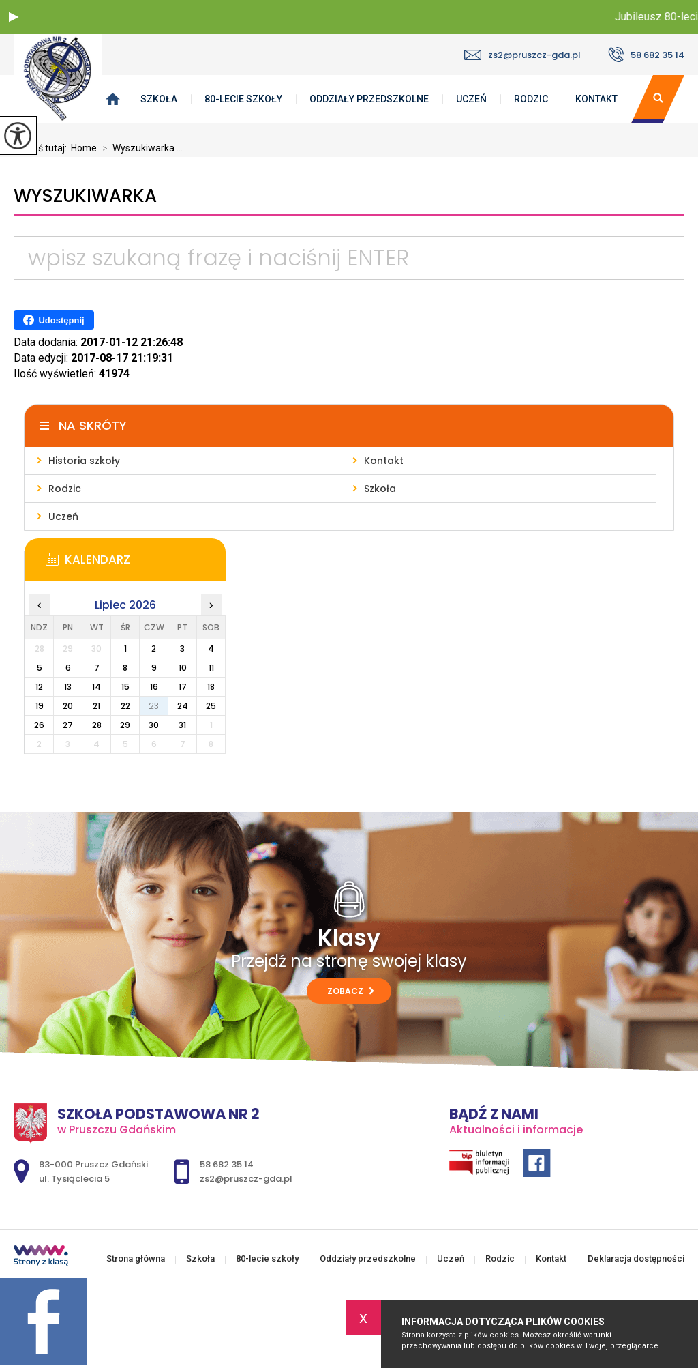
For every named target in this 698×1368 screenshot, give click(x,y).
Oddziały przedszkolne (369, 98)
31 (182, 725)
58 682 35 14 (646, 54)
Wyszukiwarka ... (140, 148)
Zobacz (350, 991)
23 (154, 706)
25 (211, 706)
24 (182, 706)
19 (39, 706)
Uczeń (471, 98)
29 (125, 725)
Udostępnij (53, 320)
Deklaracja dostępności (636, 1258)
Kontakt (596, 98)
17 (183, 687)
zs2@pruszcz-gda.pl (522, 54)
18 (211, 687)
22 (125, 706)
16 (154, 687)
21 (96, 706)
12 (39, 687)
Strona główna (135, 1258)
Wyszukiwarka (85, 196)
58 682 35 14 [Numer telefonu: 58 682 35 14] (227, 1164)
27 (68, 725)
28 (97, 725)
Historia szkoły (84, 460)
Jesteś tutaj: (42, 148)
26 (39, 725)
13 (68, 687)
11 (211, 667)
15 (125, 687)
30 (154, 725)
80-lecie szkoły (243, 98)
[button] (13, 17)
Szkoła (158, 98)
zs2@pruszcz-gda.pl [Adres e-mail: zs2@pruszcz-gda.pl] (246, 1178)
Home (84, 148)
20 (68, 706)
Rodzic (531, 98)
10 (183, 667)
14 (96, 687)
